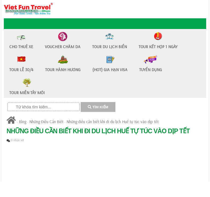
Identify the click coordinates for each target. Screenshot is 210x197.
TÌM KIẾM (98, 107)
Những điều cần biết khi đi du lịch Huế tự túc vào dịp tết (112, 121)
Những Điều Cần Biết (46, 121)
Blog (22, 121)
